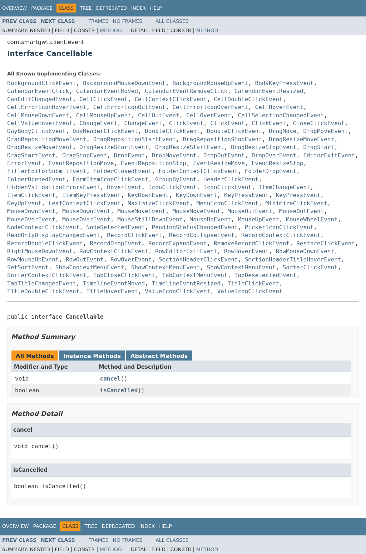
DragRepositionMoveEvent (46, 139)
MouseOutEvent (250, 211)
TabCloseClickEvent (124, 275)
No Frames (128, 21)
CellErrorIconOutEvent (129, 107)
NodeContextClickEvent (43, 227)
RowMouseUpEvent (33, 259)
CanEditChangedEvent (40, 99)
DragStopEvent (84, 155)
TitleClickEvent (254, 283)
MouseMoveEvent (141, 211)
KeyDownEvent (148, 195)
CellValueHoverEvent (40, 123)
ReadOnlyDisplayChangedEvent (53, 235)
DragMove (282, 131)
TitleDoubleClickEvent (43, 291)
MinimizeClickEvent (296, 203)
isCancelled (119, 390)
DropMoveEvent (174, 155)
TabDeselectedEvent (265, 275)
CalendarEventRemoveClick (186, 91)
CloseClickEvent (319, 123)
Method (111, 30)
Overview (14, 8)
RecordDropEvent (116, 243)
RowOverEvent (131, 259)
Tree (86, 8)
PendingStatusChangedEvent (195, 227)
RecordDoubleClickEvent (45, 243)
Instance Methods (92, 356)
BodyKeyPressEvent (284, 83)
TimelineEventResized (186, 283)
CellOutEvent (158, 115)
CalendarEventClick (38, 91)
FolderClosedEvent (122, 171)
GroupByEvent (176, 179)
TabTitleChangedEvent (41, 283)
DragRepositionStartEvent (134, 139)
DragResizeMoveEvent (301, 139)
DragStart (318, 147)
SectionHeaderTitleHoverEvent (293, 259)
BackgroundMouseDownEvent (124, 83)
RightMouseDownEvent (40, 251)
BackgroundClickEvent (41, 83)
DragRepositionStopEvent (222, 139)
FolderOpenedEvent (36, 179)
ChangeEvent (98, 123)
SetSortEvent (28, 267)
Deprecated (111, 8)
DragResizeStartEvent (113, 147)
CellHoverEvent (279, 107)
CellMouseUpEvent (103, 115)
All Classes (172, 21)
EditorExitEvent (329, 155)
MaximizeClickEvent (158, 203)
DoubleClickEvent (172, 131)
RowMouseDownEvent (305, 251)
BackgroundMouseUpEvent (210, 83)
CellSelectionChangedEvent (281, 115)
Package (42, 8)
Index (138, 8)
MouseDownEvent (31, 211)
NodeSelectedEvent (115, 227)
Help (156, 8)
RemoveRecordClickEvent (252, 243)
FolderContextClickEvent (198, 171)
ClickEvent (186, 123)
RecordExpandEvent (177, 243)
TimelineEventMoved (114, 283)
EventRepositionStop (153, 163)
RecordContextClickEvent (281, 235)
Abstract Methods (159, 356)
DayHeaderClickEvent (105, 131)
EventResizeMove (219, 163)
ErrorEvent (24, 163)
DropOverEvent (274, 155)
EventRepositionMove (81, 163)
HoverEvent (124, 187)
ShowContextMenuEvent (89, 267)
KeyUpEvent (24, 203)
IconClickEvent (172, 187)
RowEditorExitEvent (186, 251)
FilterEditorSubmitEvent (46, 171)
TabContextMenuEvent (194, 275)
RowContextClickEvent (113, 251)
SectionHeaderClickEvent (198, 259)
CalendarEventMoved (107, 91)
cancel (110, 378)
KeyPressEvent (246, 195)
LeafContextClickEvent (85, 203)
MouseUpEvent (210, 219)
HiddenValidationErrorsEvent (53, 187)
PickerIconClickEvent (279, 227)
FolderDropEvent (271, 171)
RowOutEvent (85, 259)
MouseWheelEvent (312, 219)
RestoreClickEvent (325, 243)
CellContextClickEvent (170, 99)
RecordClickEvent (134, 235)
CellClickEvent (103, 99)
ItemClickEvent (31, 195)
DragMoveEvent (325, 131)
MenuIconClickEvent (227, 203)
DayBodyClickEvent (36, 131)
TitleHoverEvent (112, 291)
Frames (98, 21)
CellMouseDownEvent (38, 115)
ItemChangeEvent (284, 187)
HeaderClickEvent (230, 179)
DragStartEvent (31, 155)
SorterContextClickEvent (46, 275)
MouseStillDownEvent (150, 219)
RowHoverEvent (246, 251)
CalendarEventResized (268, 91)
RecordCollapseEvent (201, 235)
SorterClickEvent (310, 267)
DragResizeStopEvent (263, 147)
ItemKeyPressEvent (91, 195)
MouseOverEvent (31, 219)
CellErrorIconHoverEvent (46, 107)
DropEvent (129, 155)
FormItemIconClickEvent (110, 179)
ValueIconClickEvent (177, 291)
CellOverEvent (208, 115)
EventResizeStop (277, 163)
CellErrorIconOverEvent (210, 107)
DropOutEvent (224, 155)
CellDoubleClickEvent (248, 99)
